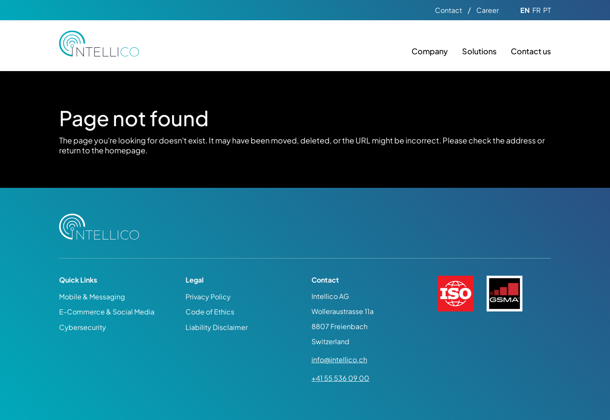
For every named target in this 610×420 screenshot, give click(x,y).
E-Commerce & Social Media (106, 312)
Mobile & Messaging (92, 296)
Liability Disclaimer (217, 327)
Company (430, 51)
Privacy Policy (208, 296)
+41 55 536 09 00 (340, 378)
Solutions (479, 51)
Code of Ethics (210, 312)
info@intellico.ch (339, 359)
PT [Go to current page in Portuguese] (547, 10)
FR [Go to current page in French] (536, 10)
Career (487, 10)
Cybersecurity (82, 327)
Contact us (531, 51)
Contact (448, 10)
